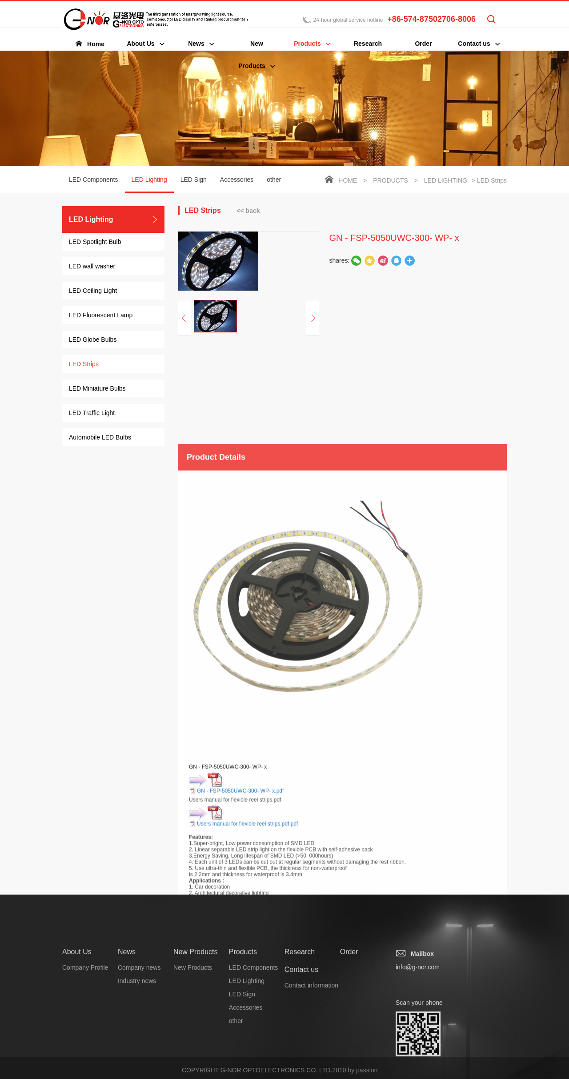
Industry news (137, 1047)
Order (349, 1019)
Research (299, 1019)
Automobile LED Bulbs (100, 438)
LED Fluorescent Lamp (100, 316)
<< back (248, 211)
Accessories (236, 180)
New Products (195, 1019)
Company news (139, 1034)
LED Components (93, 180)
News (127, 1019)
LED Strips (84, 364)
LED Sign (193, 180)
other (274, 180)
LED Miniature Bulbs (97, 389)
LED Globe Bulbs (92, 340)
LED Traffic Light (92, 413)
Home (347, 181)
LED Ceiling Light (93, 291)
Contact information (311, 1052)
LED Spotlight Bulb (95, 242)
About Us (77, 1019)
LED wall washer (92, 267)
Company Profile (85, 1034)
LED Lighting (149, 185)
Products (390, 181)
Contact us (301, 1036)
